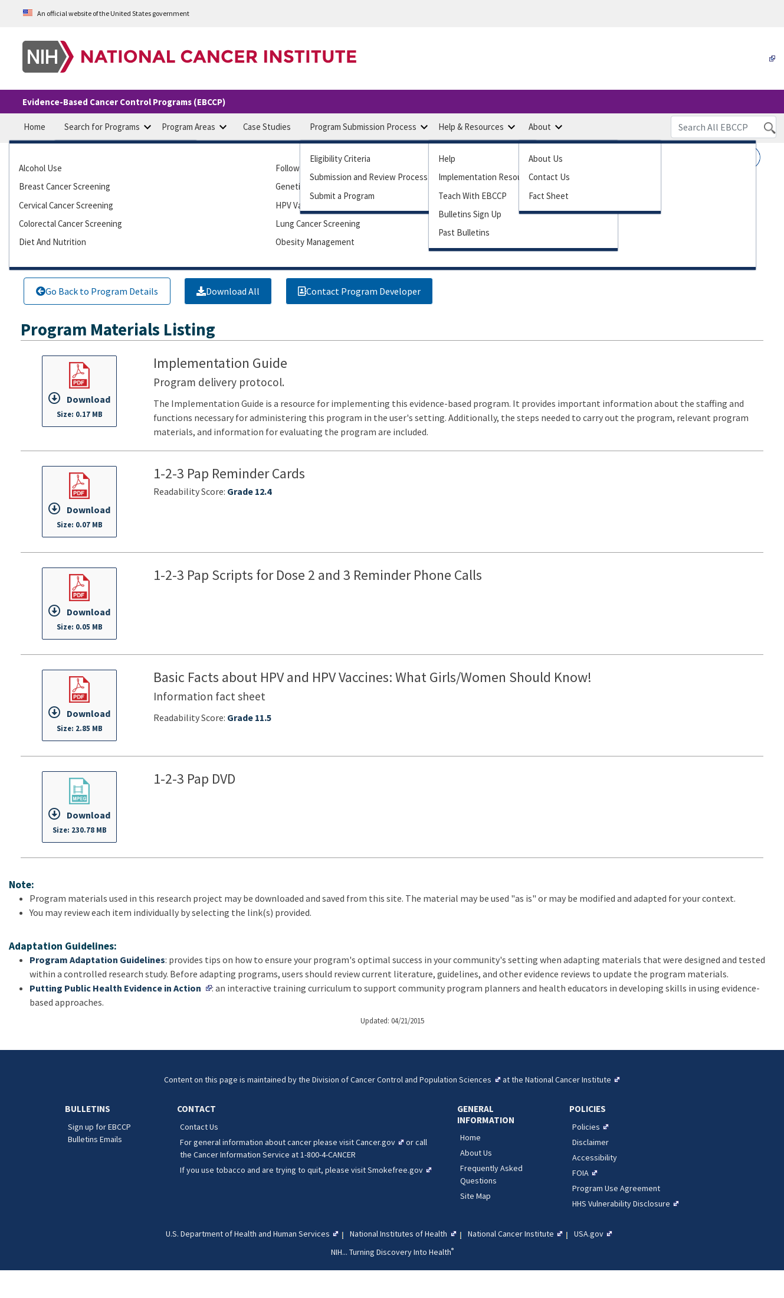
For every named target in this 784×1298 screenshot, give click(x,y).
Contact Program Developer (359, 291)
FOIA (580, 1172)
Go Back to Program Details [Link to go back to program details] (97, 291)
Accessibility (594, 1157)
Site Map (475, 1196)
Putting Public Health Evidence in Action (115, 988)
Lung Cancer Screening (317, 223)
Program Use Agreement (616, 1188)
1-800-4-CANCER (328, 1154)
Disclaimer (590, 1142)
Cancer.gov (375, 1142)
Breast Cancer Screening (64, 186)
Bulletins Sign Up (469, 214)
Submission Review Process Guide (380, 176)
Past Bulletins (464, 232)
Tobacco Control (557, 241)
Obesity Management (315, 241)
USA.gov (588, 1233)
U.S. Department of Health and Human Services (248, 1233)
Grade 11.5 (249, 717)
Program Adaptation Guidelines (97, 960)
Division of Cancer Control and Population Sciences (401, 1079)
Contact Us (549, 176)
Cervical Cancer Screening (66, 205)
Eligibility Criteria (340, 158)
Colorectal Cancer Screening (70, 223)
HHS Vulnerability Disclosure (621, 1203)
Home (470, 1137)
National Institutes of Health (398, 1233)
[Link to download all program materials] (228, 291)
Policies (586, 1126)
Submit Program (342, 195)
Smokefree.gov (395, 1170)
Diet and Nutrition (52, 241)
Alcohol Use (40, 168)
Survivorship (550, 223)
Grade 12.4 (249, 491)
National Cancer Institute (568, 1079)
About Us (546, 158)
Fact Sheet (549, 195)
